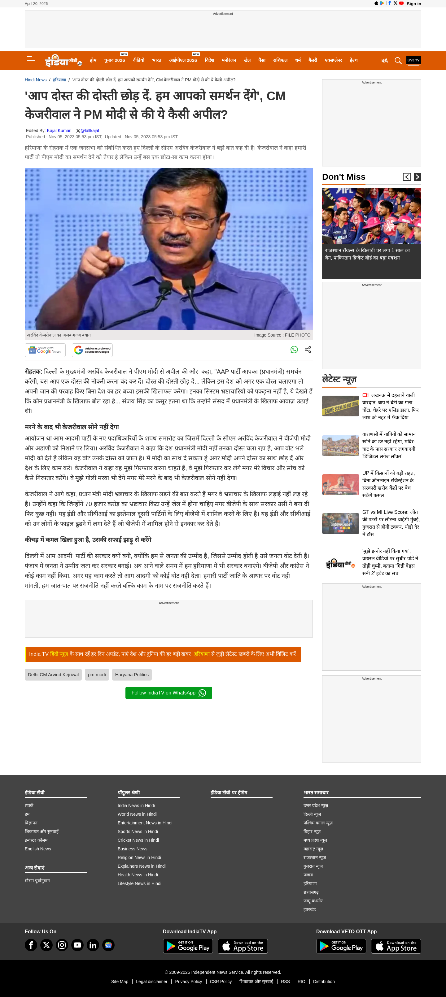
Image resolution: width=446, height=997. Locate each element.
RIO (301, 981)
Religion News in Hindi (139, 857)
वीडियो (138, 60)
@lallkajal (90, 130)
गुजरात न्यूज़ (313, 866)
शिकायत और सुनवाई (42, 831)
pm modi (97, 674)
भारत (156, 60)
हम (27, 814)
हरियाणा (59, 79)
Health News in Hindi (138, 874)
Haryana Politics (132, 674)
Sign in (414, 3)
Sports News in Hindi (138, 831)
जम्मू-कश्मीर (313, 900)
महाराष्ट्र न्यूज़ (313, 848)
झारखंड (310, 909)
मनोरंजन (229, 60)
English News (38, 848)
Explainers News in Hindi (142, 866)
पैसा (261, 60)
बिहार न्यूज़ (312, 831)
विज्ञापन (31, 822)
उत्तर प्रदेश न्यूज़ (316, 805)
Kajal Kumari (59, 130)
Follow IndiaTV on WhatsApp (169, 693)
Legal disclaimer (151, 981)
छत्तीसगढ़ (311, 892)
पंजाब (308, 874)
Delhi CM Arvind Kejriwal (53, 674)
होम (93, 60)
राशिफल (280, 60)
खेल (247, 60)
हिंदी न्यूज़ (59, 654)
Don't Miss (343, 177)
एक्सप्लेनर (333, 60)
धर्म (298, 60)
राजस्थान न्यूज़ (315, 857)
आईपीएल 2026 (183, 60)
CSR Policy (221, 981)
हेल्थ (354, 60)
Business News (132, 848)
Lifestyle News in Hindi (139, 883)
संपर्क (29, 805)
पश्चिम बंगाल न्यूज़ (318, 822)
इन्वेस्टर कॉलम (36, 840)
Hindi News (36, 79)
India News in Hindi (136, 805)
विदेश (209, 60)
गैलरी (312, 60)
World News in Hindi (137, 814)
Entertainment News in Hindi (145, 822)
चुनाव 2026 (114, 60)
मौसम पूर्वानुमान (37, 880)
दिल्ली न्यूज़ (312, 814)
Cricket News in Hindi (138, 840)
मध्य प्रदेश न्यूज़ (315, 840)
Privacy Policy (188, 981)
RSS (285, 981)
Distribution (324, 981)
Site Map (119, 981)
